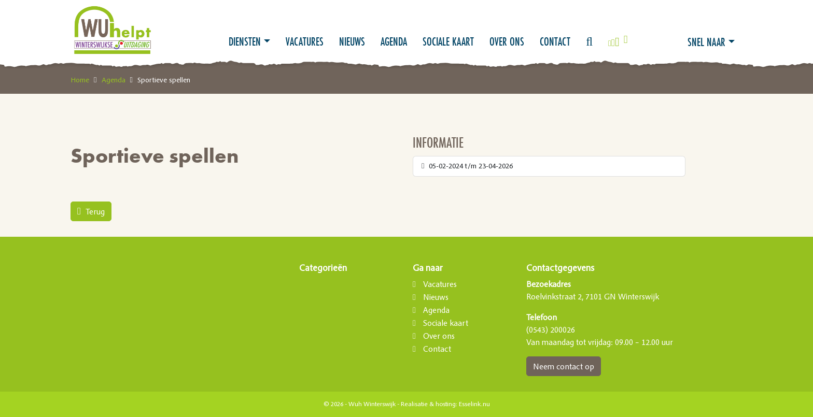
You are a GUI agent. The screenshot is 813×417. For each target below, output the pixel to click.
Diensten (245, 41)
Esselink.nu (474, 404)
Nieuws (352, 41)
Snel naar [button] (706, 42)
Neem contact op (563, 366)
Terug (91, 211)
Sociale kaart (448, 41)
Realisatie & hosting (428, 404)
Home (80, 79)
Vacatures (305, 41)
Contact (555, 41)
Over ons (506, 41)
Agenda (394, 41)
